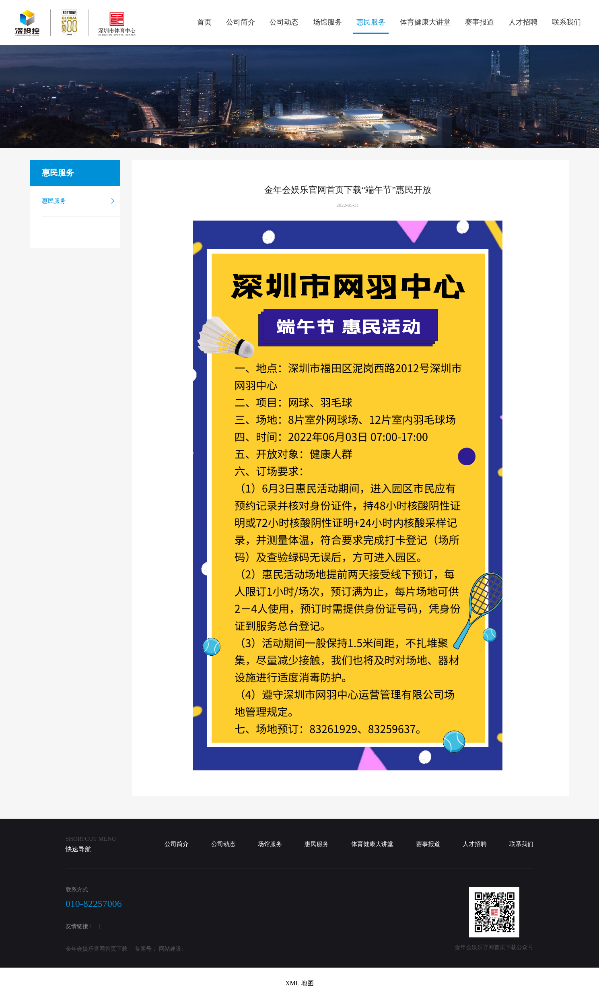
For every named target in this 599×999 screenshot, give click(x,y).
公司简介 (240, 22)
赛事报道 (479, 22)
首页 (204, 22)
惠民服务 (370, 22)
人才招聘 (522, 22)
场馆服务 (327, 22)
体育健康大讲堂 (425, 22)
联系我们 (566, 22)
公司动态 (284, 22)
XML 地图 (299, 983)
